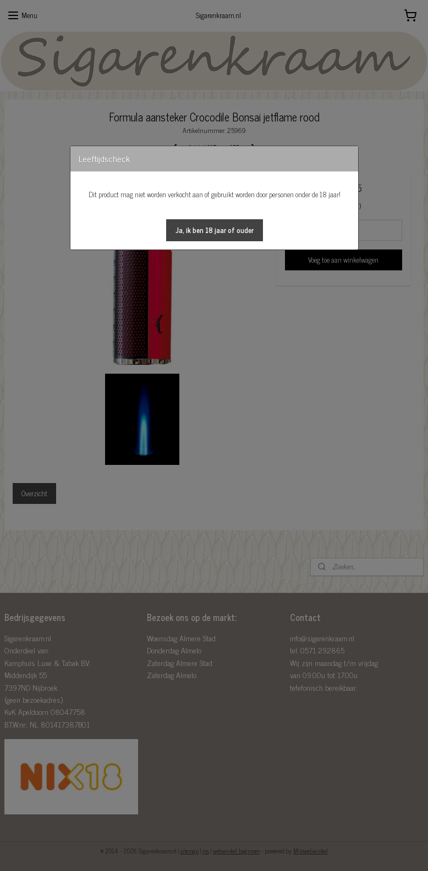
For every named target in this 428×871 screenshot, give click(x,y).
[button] (214, 230)
